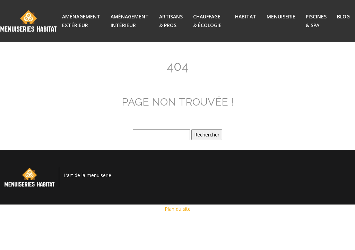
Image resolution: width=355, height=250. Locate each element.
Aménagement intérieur (130, 20)
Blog (343, 16)
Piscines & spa (316, 20)
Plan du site (178, 209)
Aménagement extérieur (81, 20)
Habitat (245, 16)
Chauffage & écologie (207, 20)
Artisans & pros (171, 20)
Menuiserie (281, 16)
